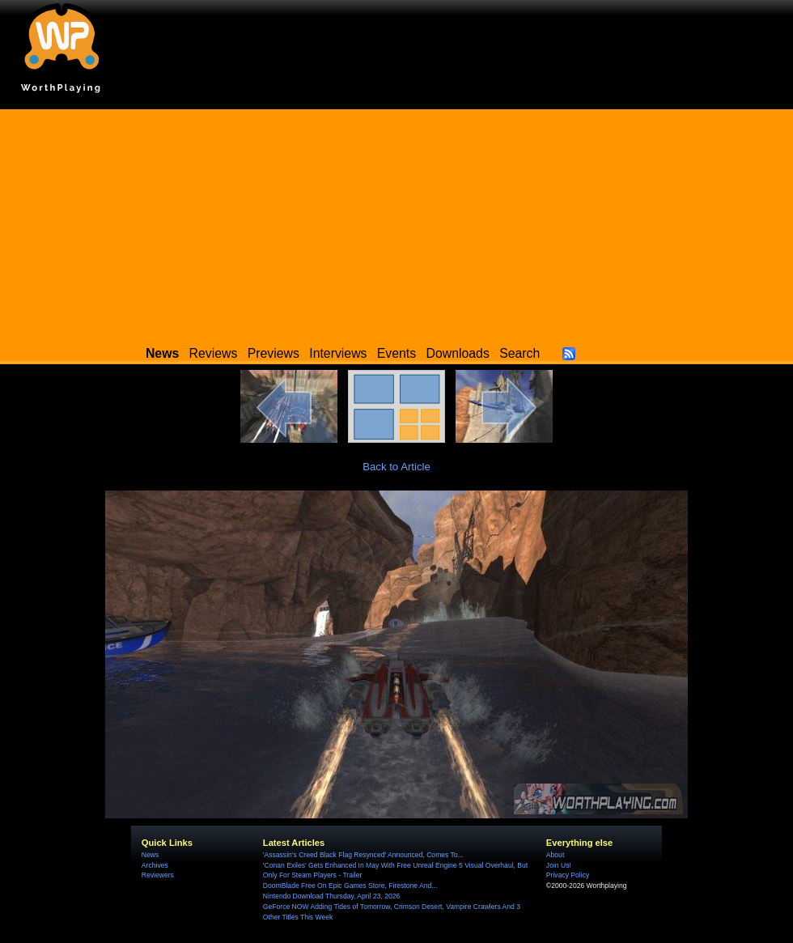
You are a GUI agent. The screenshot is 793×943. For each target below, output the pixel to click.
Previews (273, 353)
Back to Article (396, 467)
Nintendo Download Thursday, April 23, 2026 (331, 896)
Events (396, 353)
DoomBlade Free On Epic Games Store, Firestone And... (350, 885)
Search (519, 353)
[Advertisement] (396, 222)
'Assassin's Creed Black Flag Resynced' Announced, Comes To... (363, 855)
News (150, 855)
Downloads (458, 353)
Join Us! (558, 865)
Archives (155, 865)
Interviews (338, 353)
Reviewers (158, 875)
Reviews (213, 353)
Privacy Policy (567, 875)
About (555, 855)
